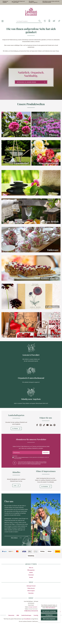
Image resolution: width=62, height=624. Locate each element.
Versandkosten (27, 619)
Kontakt (31, 577)
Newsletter (31, 593)
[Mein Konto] (49, 21)
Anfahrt (31, 572)
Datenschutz (11, 615)
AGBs (18, 615)
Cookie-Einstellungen (26, 615)
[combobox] (26, 21)
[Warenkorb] (54, 21)
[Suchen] (39, 21)
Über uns (31, 567)
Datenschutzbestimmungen (24, 456)
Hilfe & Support (31, 590)
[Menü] (2, 21)
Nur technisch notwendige (49, 611)
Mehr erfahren (14, 537)
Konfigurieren (49, 615)
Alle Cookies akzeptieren (49, 619)
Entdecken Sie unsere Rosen (31, 82)
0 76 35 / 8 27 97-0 (33, 607)
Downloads (31, 574)
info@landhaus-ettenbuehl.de (31, 610)
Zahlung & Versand (31, 585)
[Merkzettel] (44, 20)
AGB (41, 456)
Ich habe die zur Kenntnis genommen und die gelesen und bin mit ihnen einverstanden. (31, 457)
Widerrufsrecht (31, 588)
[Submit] (46, 451)
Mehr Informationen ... (51, 607)
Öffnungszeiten (31, 569)
